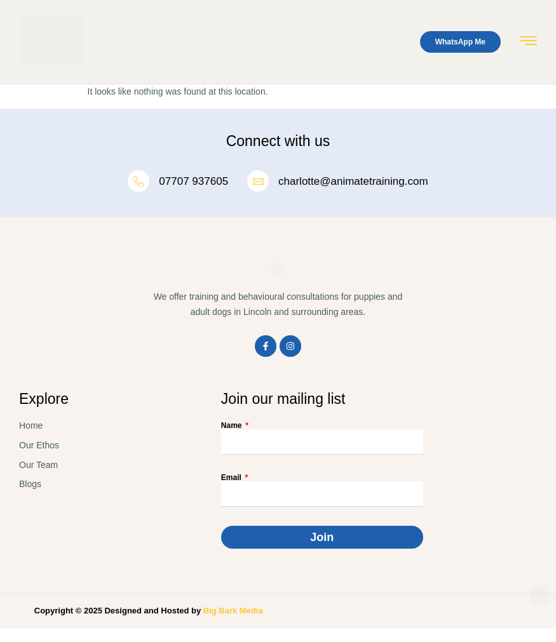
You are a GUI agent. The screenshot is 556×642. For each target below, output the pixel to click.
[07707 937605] (138, 181)
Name (232, 425)
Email (232, 477)
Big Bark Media (233, 610)
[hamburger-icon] (528, 43)
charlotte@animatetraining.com (353, 181)
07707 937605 (193, 181)
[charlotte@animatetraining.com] (258, 181)
